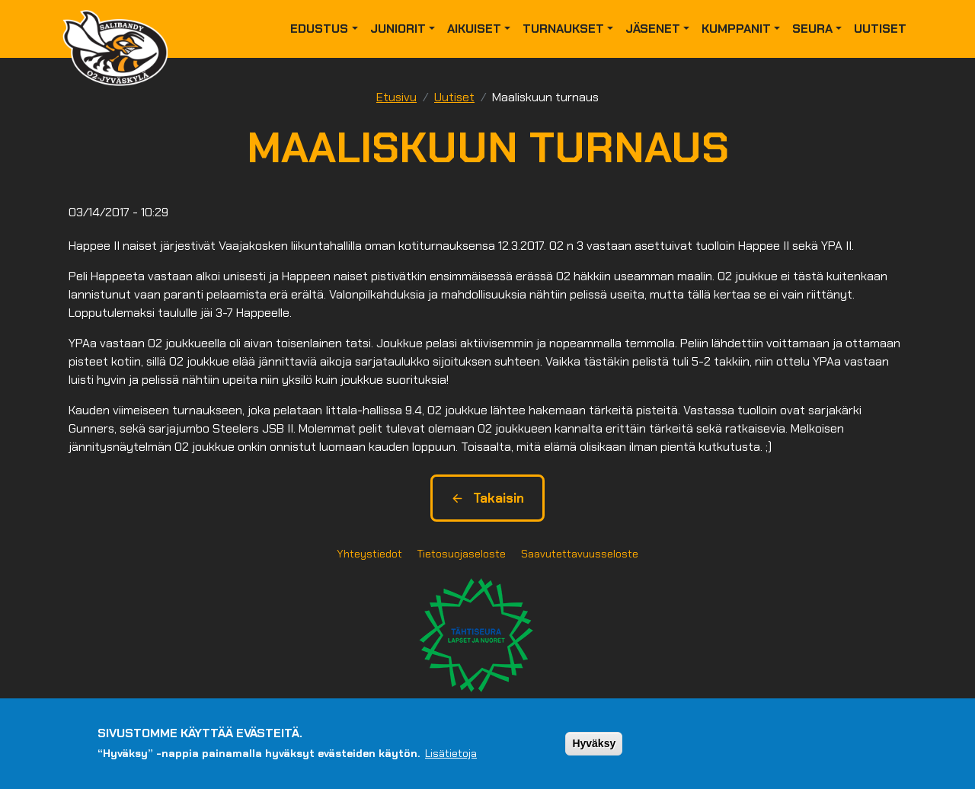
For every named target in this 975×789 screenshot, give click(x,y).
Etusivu (396, 97)
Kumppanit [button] (736, 29)
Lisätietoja (451, 753)
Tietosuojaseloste (461, 554)
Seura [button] (812, 29)
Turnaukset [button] (563, 29)
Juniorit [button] (398, 29)
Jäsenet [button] (652, 29)
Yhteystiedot (369, 554)
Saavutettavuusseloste (579, 554)
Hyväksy (593, 743)
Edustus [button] (319, 29)
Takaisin (487, 498)
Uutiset (880, 29)
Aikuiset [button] (474, 29)
